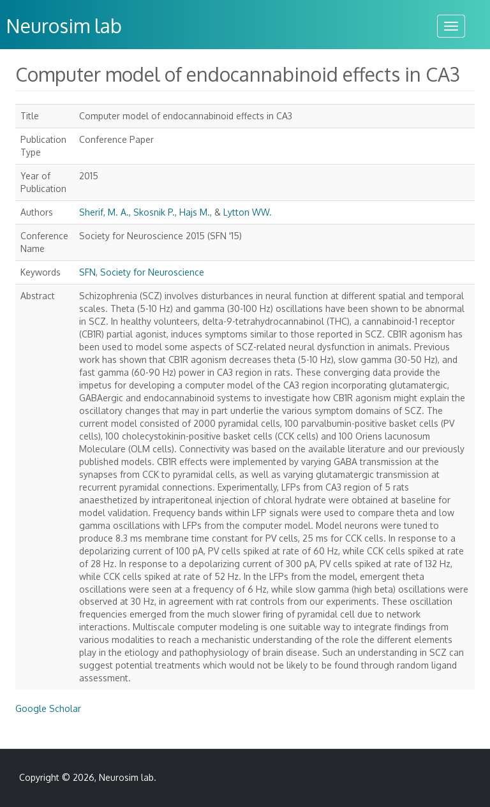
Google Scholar (48, 708)
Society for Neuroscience (152, 272)
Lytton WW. (247, 212)
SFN (87, 272)
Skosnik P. (154, 212)
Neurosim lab (126, 777)
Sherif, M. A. (104, 212)
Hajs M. (194, 212)
